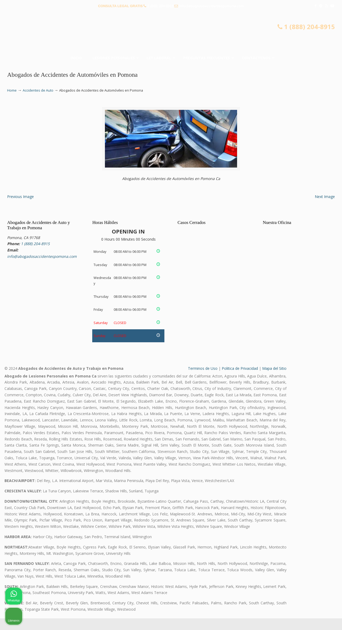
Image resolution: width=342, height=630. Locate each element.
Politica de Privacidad (240, 379)
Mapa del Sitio (274, 379)
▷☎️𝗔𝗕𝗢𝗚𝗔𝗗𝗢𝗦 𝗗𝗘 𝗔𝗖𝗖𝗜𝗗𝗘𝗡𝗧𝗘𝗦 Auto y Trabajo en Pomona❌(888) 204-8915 (171, 33)
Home (12, 90)
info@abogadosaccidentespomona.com (211, 6)
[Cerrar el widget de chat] (324, 461)
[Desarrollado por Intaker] (297, 618)
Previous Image (20, 208)
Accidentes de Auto (38, 90)
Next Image (325, 208)
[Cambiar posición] (313, 461)
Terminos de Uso (203, 379)
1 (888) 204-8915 (160, 6)
